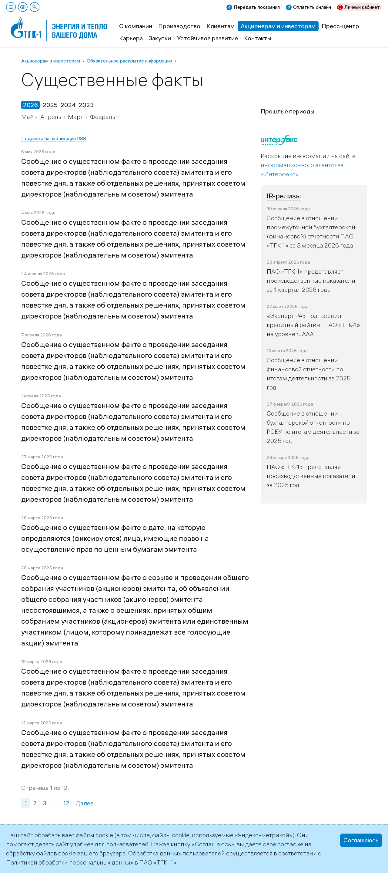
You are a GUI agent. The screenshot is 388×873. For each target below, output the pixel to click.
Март (76, 116)
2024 (68, 105)
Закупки (160, 38)
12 (66, 803)
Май (28, 116)
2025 (50, 105)
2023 (86, 105)
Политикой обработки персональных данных (69, 862)
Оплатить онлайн (312, 7)
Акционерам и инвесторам (278, 26)
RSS (81, 138)
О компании (135, 26)
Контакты (257, 38)
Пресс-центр (340, 26)
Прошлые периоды (287, 111)
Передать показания (257, 7)
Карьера (131, 38)
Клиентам (220, 26)
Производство (179, 26)
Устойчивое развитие (207, 38)
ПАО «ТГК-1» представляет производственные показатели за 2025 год (311, 476)
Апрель (51, 116)
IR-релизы (284, 195)
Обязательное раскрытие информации (129, 61)
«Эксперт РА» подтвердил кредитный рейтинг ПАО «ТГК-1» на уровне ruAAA (313, 325)
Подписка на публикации (48, 138)
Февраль (103, 116)
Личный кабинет (362, 7)
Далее (84, 803)
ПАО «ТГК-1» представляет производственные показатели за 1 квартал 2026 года (311, 280)
